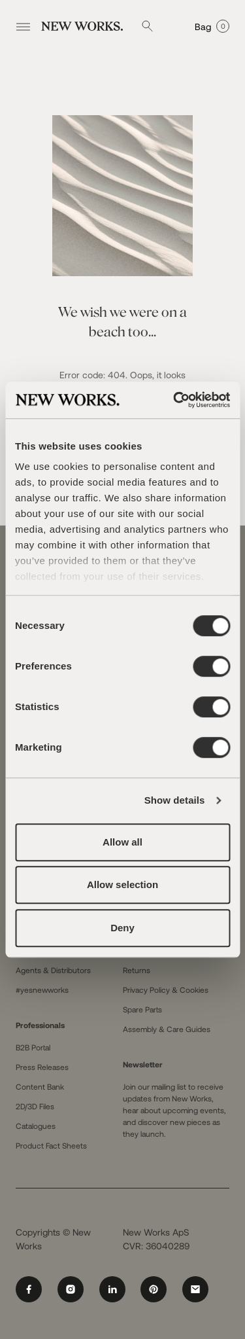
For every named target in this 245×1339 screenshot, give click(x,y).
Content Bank (40, 1086)
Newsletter (143, 1064)
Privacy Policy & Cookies (165, 989)
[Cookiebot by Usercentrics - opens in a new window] (174, 399)
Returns (136, 969)
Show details (174, 800)
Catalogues (36, 1125)
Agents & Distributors (53, 969)
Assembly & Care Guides (166, 1028)
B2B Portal (33, 1047)
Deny (122, 927)
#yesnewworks (42, 989)
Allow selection (122, 884)
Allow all (122, 842)
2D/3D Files (35, 1106)
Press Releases (42, 1066)
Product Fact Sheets (51, 1145)
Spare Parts (142, 1009)
